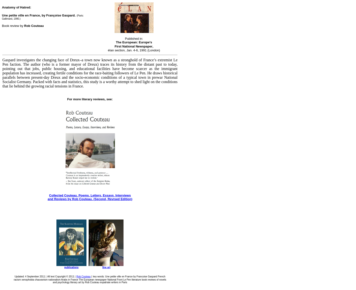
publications (71, 267)
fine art (106, 267)
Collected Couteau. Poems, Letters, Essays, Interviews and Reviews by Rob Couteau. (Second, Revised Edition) (90, 197)
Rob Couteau (83, 276)
